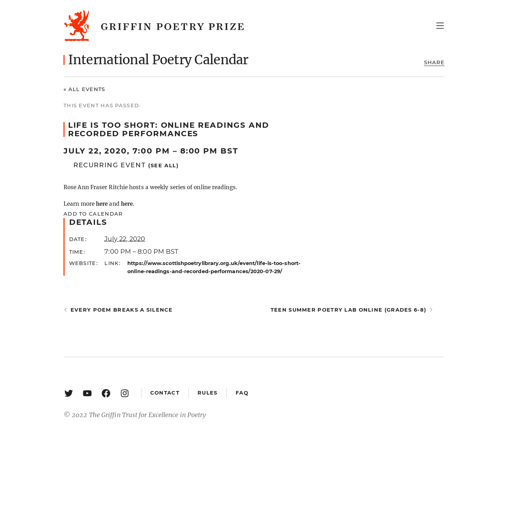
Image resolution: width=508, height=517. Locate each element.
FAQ (242, 393)
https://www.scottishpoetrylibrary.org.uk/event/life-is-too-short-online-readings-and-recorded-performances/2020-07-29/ (214, 267)
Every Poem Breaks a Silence (122, 310)
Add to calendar (93, 214)
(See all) (163, 165)
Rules (207, 393)
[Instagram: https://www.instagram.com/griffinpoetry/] (125, 393)
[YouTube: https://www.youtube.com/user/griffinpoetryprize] (87, 393)
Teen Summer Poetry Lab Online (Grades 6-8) (348, 310)
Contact (165, 393)
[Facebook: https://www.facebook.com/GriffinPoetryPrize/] (106, 393)
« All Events (84, 89)
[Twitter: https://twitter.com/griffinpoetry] (69, 393)
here (102, 203)
